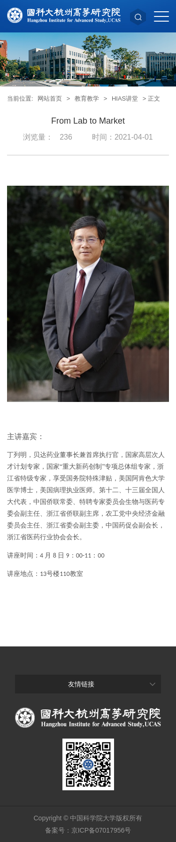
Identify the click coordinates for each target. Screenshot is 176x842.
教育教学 (87, 98)
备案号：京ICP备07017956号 (88, 830)
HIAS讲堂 (125, 98)
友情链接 (81, 684)
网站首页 (50, 98)
